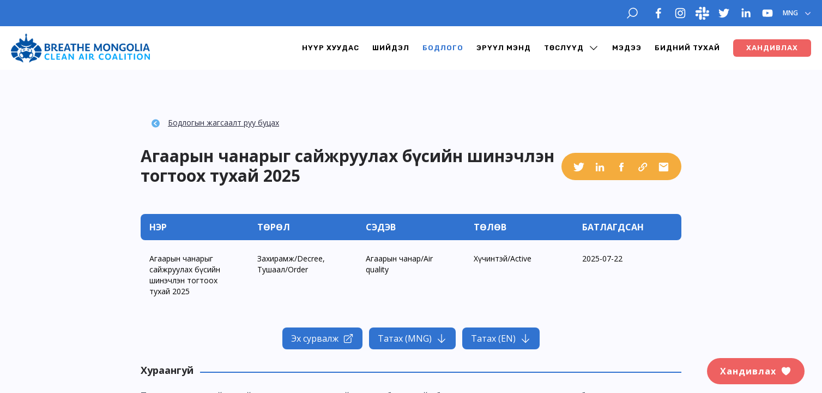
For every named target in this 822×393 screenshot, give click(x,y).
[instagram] (680, 13)
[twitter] (724, 13)
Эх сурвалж (322, 338)
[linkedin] (746, 13)
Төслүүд (564, 48)
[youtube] (767, 13)
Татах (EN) (501, 338)
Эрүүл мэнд (503, 48)
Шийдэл (390, 48)
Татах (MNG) (412, 338)
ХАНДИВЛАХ (772, 48)
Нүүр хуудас (330, 48)
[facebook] (658, 13)
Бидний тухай (687, 48)
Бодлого (442, 48)
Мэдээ (627, 48)
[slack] (702, 13)
